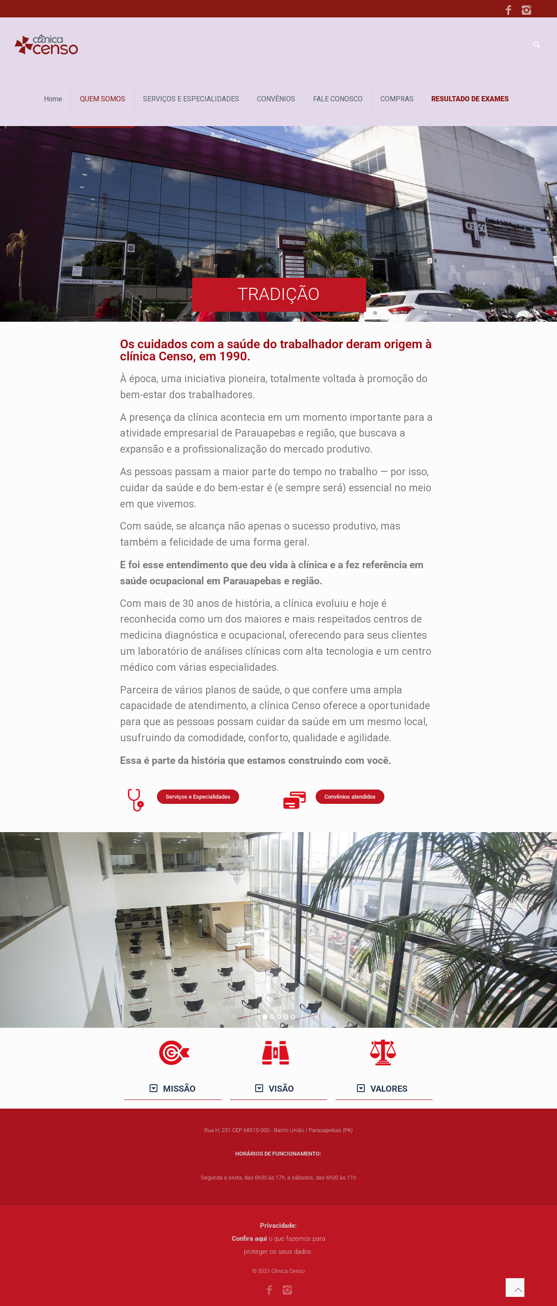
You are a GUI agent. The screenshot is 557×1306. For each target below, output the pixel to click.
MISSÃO (179, 1088)
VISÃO (281, 1088)
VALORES (388, 1088)
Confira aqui (249, 1239)
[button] (172, 1088)
